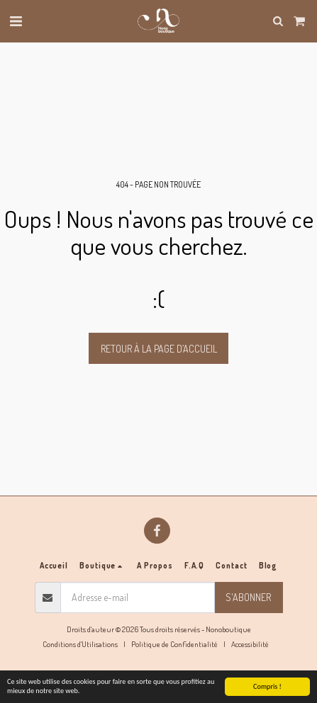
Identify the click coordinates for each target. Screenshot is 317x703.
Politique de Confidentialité (174, 644)
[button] (16, 20)
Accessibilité (250, 644)
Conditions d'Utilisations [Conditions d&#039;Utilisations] (80, 644)
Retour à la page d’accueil (159, 349)
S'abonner (248, 597)
